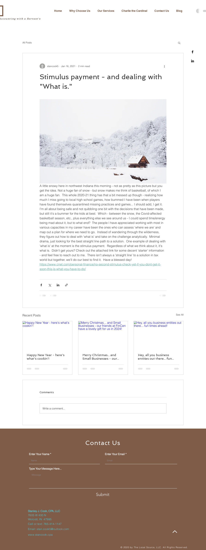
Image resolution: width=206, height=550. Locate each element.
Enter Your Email (115, 454)
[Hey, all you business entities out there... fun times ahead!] (158, 335)
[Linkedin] (193, 61)
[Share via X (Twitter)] (49, 285)
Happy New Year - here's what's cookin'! (45, 356)
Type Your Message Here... (45, 468)
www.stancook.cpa (40, 534)
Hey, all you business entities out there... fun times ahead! (155, 356)
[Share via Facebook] (41, 285)
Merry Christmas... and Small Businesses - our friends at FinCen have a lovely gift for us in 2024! (101, 356)
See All (180, 314)
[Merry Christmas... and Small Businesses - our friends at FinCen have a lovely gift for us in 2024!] (103, 335)
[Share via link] (66, 285)
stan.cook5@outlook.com (53, 529)
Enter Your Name (39, 454)
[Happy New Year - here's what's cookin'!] (47, 335)
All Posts (27, 42)
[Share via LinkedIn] (58, 285)
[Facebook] (193, 52)
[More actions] (164, 66)
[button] (179, 42)
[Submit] (102, 494)
